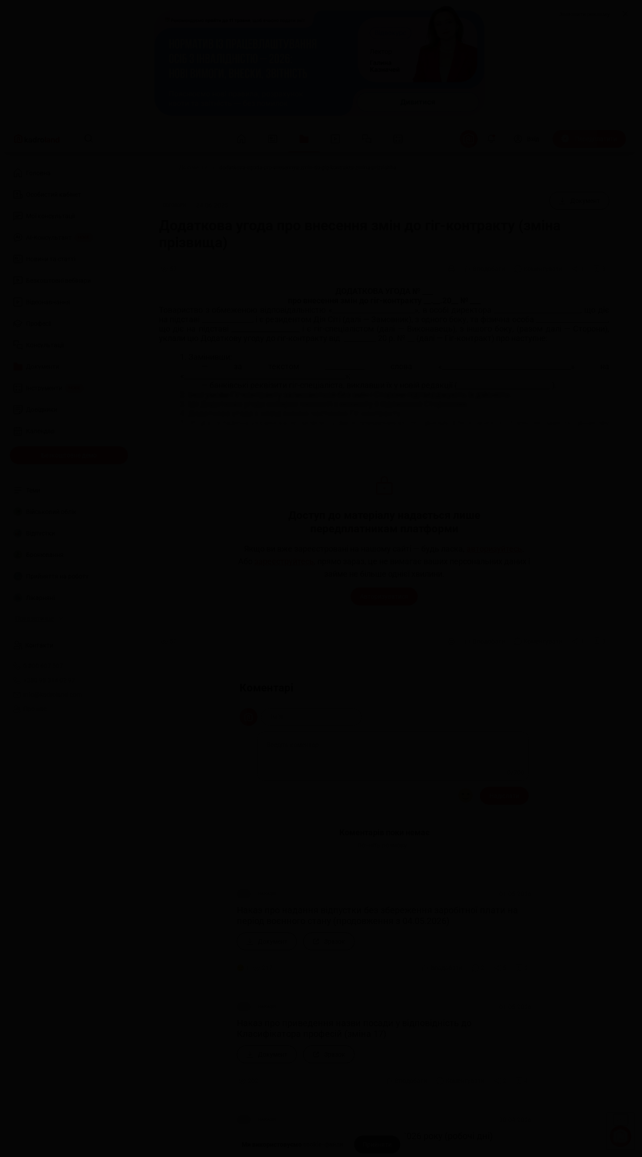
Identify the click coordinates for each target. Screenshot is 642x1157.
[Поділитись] (578, 269)
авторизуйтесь (494, 549)
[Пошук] (89, 139)
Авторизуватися (384, 596)
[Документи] (193, 167)
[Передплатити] (589, 139)
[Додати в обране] (599, 269)
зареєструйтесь (284, 561)
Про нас (30, 708)
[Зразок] (329, 941)
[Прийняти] (377, 1144)
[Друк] (451, 268)
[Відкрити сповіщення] (491, 139)
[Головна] (156, 167)
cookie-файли (323, 1144)
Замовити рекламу (584, 14)
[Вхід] (526, 139)
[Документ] (579, 201)
